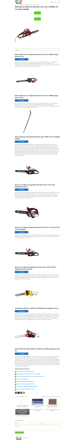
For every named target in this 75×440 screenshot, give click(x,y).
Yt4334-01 (23, 313)
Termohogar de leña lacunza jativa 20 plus (25, 371)
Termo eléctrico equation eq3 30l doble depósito (27, 386)
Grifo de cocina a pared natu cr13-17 (22, 396)
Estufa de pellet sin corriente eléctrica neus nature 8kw (28, 373)
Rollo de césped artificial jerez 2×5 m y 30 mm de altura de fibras (30, 376)
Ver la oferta (21, 59)
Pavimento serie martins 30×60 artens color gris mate (50, 396)
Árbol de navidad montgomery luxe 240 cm (26, 389)
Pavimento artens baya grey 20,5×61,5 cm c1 (26, 383)
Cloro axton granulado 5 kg (22, 378)
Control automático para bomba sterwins (25, 381)
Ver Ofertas (37, 12)
